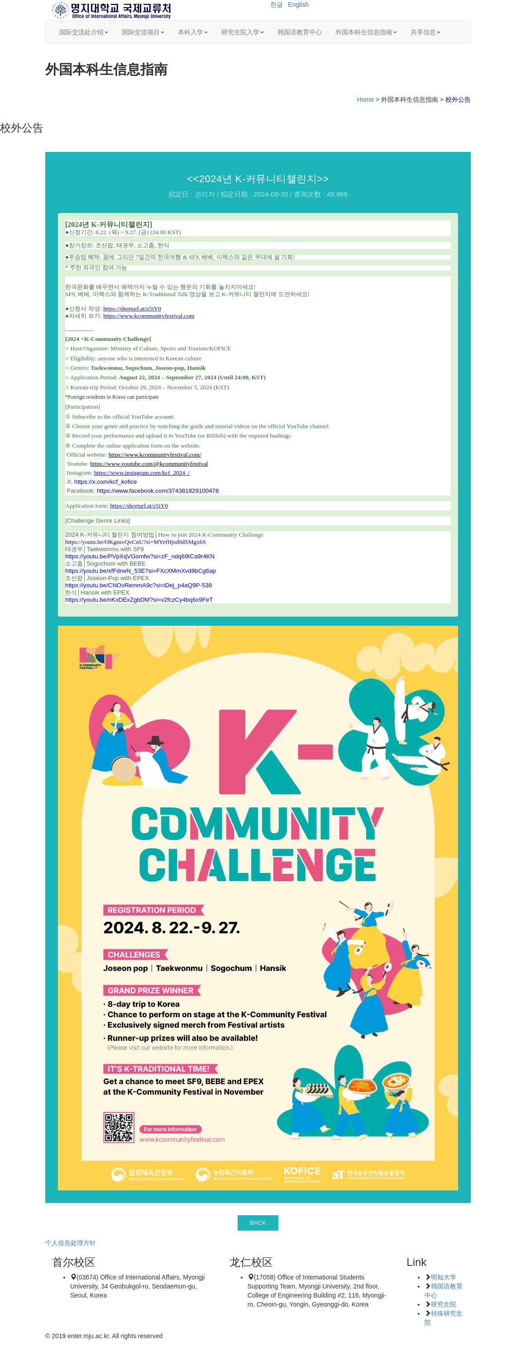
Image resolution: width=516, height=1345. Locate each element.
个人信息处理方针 (70, 1242)
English (298, 4)
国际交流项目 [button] (143, 32)
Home (365, 99)
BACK (258, 1222)
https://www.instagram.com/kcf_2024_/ (142, 472)
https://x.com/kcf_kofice (105, 481)
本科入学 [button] (193, 32)
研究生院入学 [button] (242, 32)
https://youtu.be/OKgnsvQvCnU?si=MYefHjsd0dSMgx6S (135, 541)
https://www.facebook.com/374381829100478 (158, 490)
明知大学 (443, 1277)
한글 (276, 4)
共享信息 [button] (425, 32)
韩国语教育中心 (299, 32)
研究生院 (443, 1304)
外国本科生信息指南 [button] (366, 32)
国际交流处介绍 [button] (83, 32)
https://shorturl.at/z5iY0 (139, 505)
